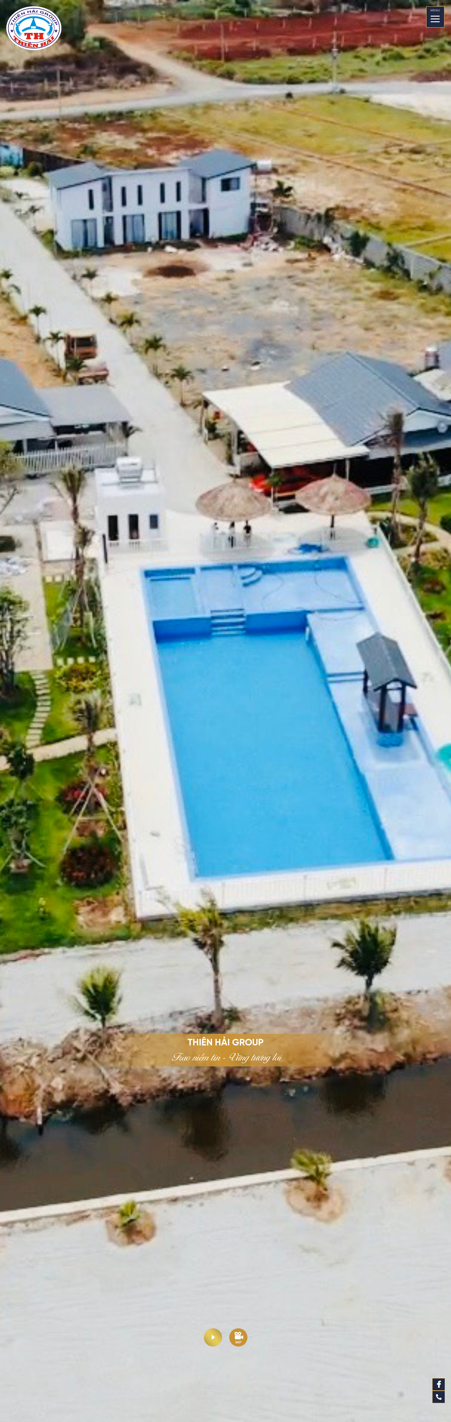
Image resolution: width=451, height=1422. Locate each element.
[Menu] (435, 17)
